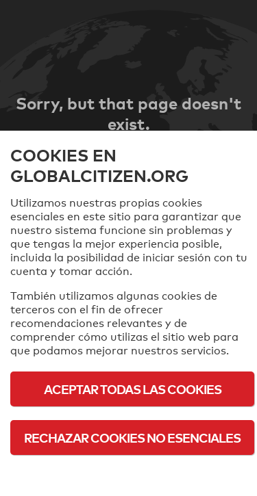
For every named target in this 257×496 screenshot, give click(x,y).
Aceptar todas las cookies (132, 388)
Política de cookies (133, 475)
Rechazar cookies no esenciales (132, 437)
